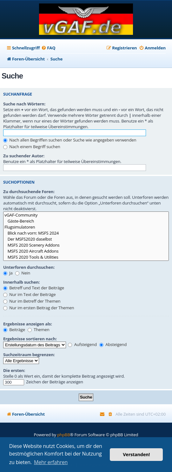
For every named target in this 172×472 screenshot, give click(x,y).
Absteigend (113, 344)
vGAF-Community (86, 215)
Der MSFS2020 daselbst (86, 239)
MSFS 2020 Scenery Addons (86, 245)
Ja (8, 273)
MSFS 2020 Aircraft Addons (86, 251)
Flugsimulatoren (86, 227)
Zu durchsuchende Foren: (29, 191)
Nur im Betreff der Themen (32, 301)
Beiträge (14, 329)
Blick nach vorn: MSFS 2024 (86, 233)
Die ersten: (14, 370)
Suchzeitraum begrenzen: (29, 354)
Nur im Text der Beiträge (29, 294)
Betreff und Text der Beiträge (33, 288)
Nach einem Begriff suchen (31, 146)
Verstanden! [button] (136, 454)
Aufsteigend (82, 344)
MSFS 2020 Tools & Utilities (86, 257)
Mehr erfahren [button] (51, 462)
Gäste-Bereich (86, 221)
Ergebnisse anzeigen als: (27, 324)
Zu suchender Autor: (23, 156)
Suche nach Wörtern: (24, 104)
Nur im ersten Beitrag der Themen (38, 308)
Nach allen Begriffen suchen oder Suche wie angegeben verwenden (69, 140)
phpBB (63, 434)
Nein (22, 273)
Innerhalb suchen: (21, 282)
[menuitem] (48, 48)
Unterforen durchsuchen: (29, 267)
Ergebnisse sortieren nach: (30, 339)
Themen (38, 329)
